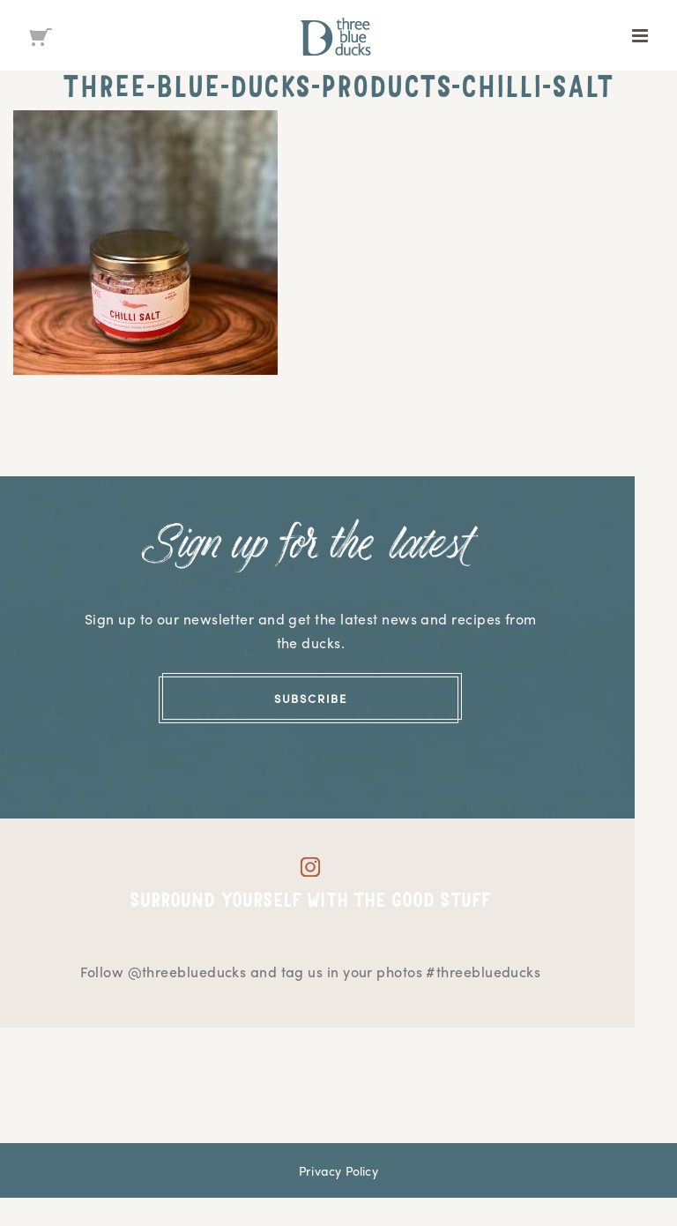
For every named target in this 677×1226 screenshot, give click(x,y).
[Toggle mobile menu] (641, 35)
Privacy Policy (338, 1170)
